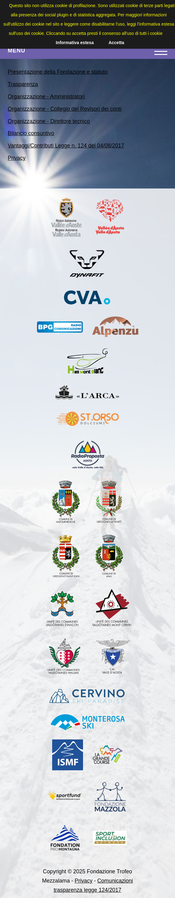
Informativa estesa (75, 42)
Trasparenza (23, 84)
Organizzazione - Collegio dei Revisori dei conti (65, 109)
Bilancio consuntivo (31, 133)
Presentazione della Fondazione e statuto (58, 72)
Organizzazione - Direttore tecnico (49, 121)
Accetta (116, 42)
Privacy (17, 158)
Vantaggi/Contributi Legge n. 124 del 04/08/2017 (66, 146)
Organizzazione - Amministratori (46, 96)
